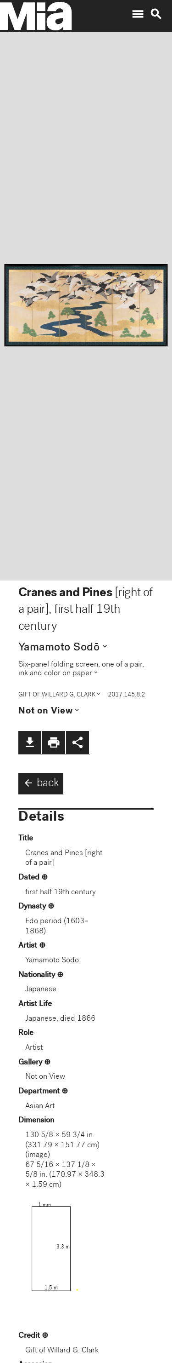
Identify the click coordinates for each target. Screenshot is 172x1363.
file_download (30, 742)
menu (137, 14)
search (156, 14)
